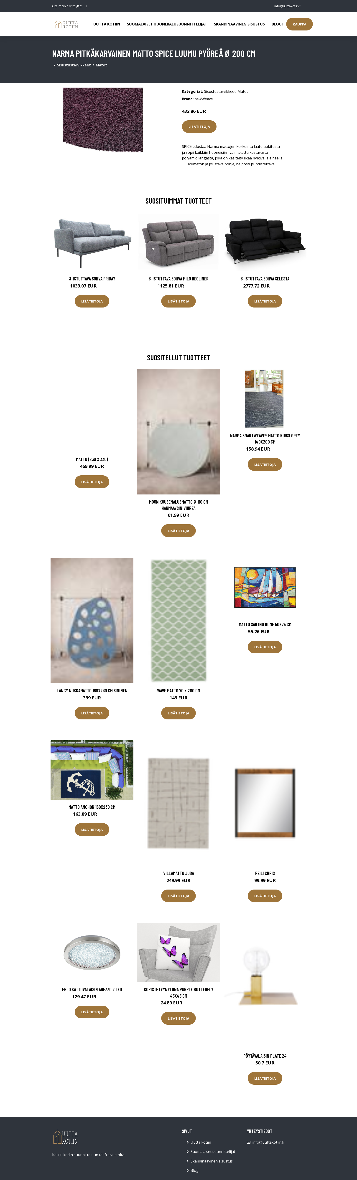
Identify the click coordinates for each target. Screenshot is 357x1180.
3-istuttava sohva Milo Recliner (179, 278)
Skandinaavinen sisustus (239, 24)
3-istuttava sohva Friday (92, 278)
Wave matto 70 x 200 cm (178, 690)
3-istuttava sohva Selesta (265, 278)
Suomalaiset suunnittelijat (213, 1151)
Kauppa (299, 24)
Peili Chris (265, 873)
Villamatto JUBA (178, 873)
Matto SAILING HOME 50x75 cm (265, 624)
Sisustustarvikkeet (74, 65)
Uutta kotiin (106, 24)
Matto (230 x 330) (92, 459)
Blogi (277, 24)
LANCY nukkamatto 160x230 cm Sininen (92, 690)
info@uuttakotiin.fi (287, 6)
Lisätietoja (199, 126)
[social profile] (86, 6)
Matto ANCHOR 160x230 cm (92, 807)
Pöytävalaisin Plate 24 (265, 1056)
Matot (101, 65)
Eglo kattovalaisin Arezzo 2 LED (92, 989)
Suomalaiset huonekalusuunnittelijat (167, 24)
